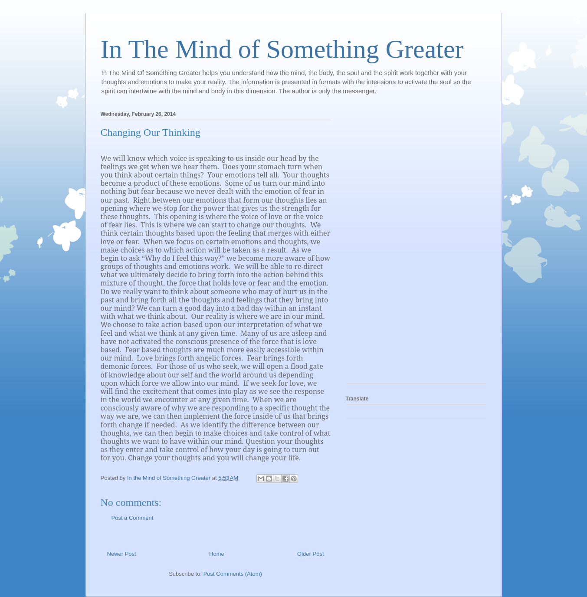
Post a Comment (132, 518)
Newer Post (121, 554)
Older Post (310, 554)
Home (216, 554)
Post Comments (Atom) (232, 574)
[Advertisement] (380, 245)
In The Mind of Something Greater (282, 49)
